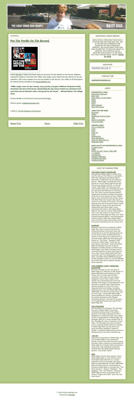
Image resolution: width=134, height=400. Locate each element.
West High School (97, 107)
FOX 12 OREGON (97, 127)
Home (47, 123)
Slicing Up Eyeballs (98, 120)
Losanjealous (96, 155)
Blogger (72, 395)
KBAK (93, 100)
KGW (93, 131)
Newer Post (15, 123)
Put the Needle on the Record (29, 111)
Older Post (78, 123)
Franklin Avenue (97, 147)
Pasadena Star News (98, 158)
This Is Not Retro (97, 122)
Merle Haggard (96, 105)
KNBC (93, 149)
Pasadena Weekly (97, 160)
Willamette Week (97, 142)
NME (93, 118)
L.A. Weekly (95, 153)
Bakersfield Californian (99, 94)
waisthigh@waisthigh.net (100, 80)
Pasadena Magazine (98, 157)
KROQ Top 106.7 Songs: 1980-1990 (104, 151)
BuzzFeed (95, 112)
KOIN (93, 135)
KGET (93, 103)
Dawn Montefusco (97, 138)
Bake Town (95, 96)
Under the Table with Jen (100, 140)
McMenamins (96, 136)
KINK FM (94, 133)
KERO (93, 101)
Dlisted (93, 114)
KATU (93, 129)
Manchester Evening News (100, 116)
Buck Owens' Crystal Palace (101, 98)
